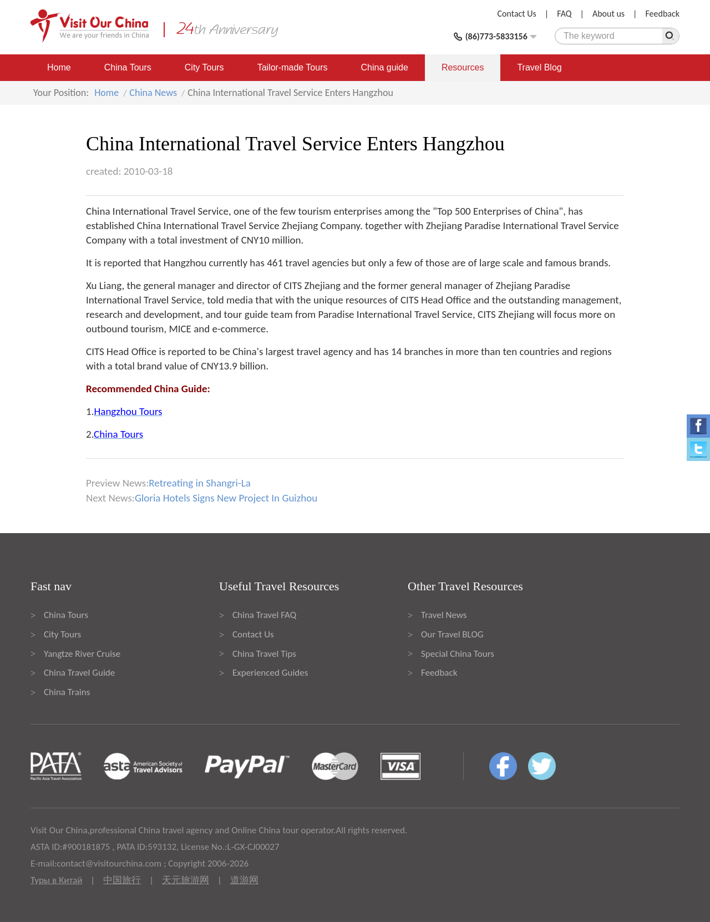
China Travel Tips (264, 654)
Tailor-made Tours (292, 67)
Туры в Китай (56, 880)
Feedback (662, 13)
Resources (463, 67)
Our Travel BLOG (452, 634)
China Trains (67, 692)
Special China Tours (457, 654)
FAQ (564, 13)
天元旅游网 (185, 880)
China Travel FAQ (264, 615)
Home (59, 67)
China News (153, 93)
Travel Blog (539, 67)
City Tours (204, 67)
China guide (384, 67)
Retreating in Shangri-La (200, 483)
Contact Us (517, 13)
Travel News (443, 615)
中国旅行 (122, 880)
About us (608, 13)
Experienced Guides (270, 672)
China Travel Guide (79, 672)
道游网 (244, 880)
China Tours (127, 67)
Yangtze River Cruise (82, 654)
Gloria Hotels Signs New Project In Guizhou (226, 498)
